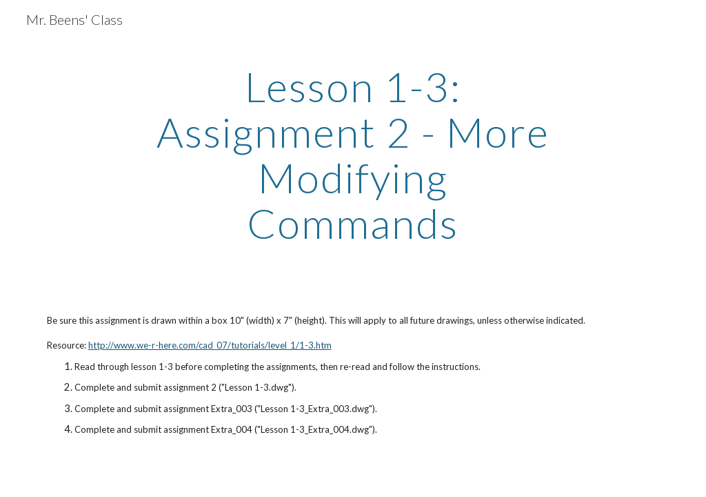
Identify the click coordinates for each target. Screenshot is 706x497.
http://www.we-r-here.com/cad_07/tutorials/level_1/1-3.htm (210, 345)
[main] (353, 154)
